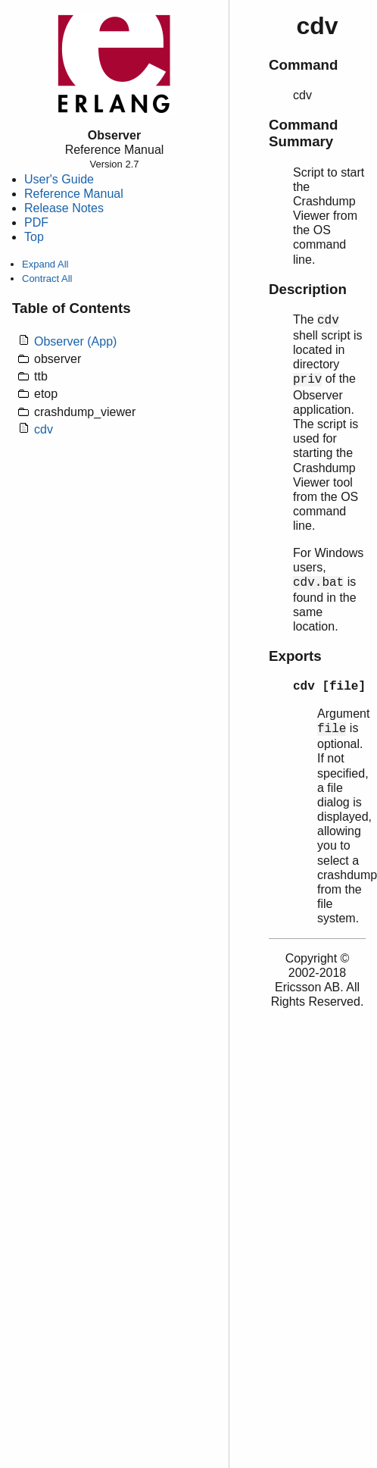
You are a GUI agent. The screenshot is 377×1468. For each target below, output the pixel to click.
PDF (36, 222)
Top (34, 236)
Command (303, 65)
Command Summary (303, 133)
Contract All (47, 278)
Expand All (45, 264)
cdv (43, 429)
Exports (295, 656)
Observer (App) (75, 341)
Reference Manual (73, 193)
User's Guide (59, 179)
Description (308, 289)
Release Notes (64, 208)
